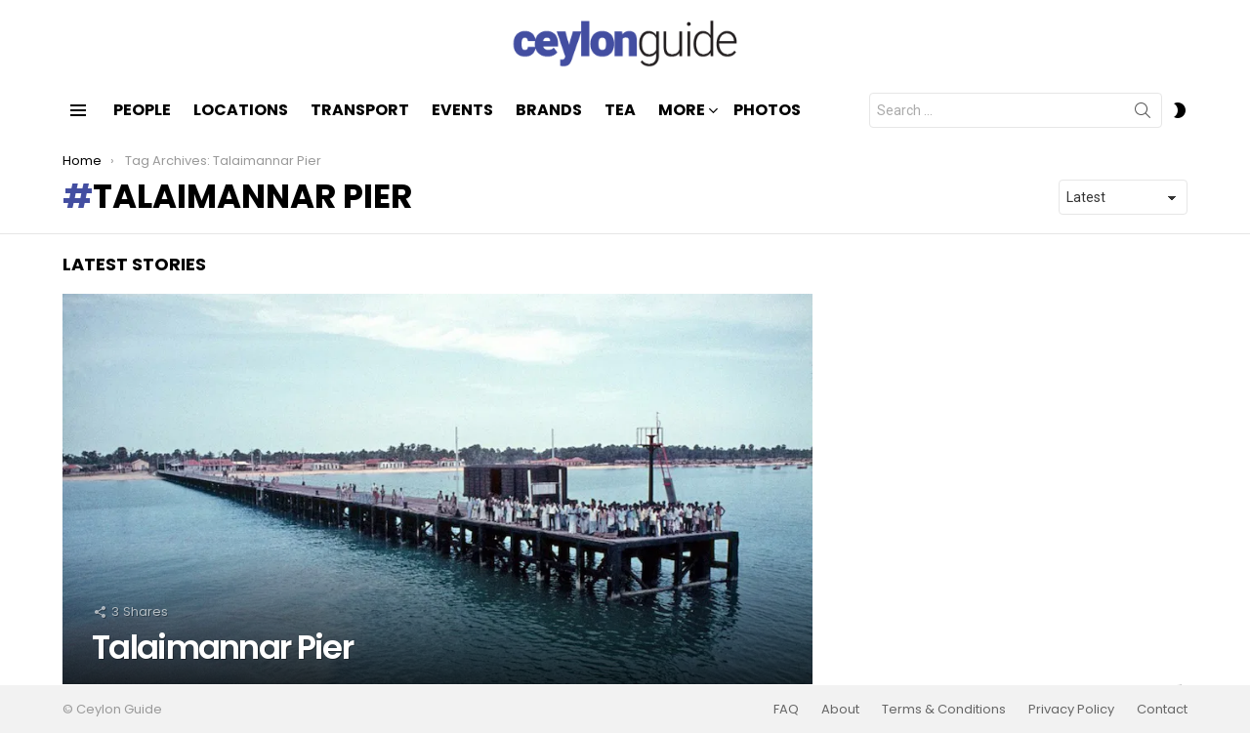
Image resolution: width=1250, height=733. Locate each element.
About (840, 709)
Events (462, 110)
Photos (767, 110)
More (681, 112)
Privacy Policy (1071, 709)
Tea (620, 110)
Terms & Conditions (944, 709)
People (142, 110)
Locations (240, 110)
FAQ (786, 709)
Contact (1162, 709)
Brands (549, 110)
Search (1142, 114)
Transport (360, 110)
